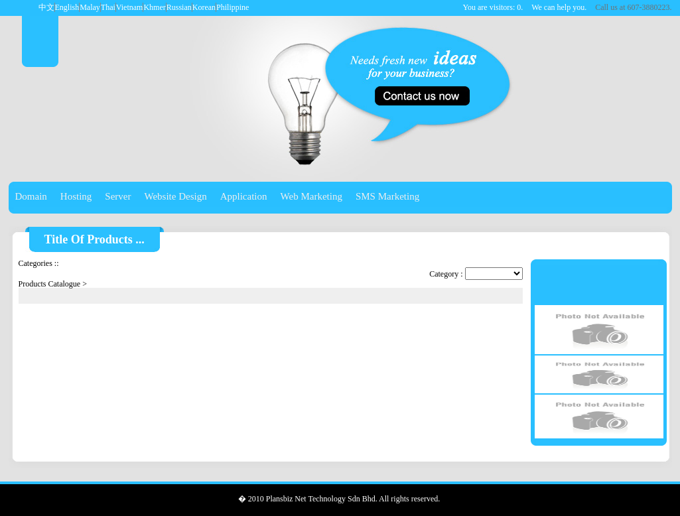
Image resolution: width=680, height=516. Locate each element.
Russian (179, 7)
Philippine (232, 7)
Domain (31, 196)
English (67, 7)
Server (118, 196)
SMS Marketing (387, 196)
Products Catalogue (50, 284)
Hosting (76, 196)
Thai (108, 7)
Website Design (176, 196)
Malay (90, 7)
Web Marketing (311, 196)
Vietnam (129, 7)
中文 (46, 7)
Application (243, 196)
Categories (35, 263)
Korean (204, 7)
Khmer (154, 7)
